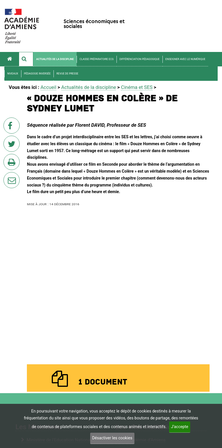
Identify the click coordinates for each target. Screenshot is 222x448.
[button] (26, 59)
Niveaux (12, 73)
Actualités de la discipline (55, 59)
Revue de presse (67, 73)
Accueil (48, 87)
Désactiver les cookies (112, 438)
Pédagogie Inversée (37, 73)
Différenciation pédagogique (139, 59)
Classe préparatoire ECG (96, 59)
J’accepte (179, 426)
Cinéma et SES (136, 87)
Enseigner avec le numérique (185, 59)
